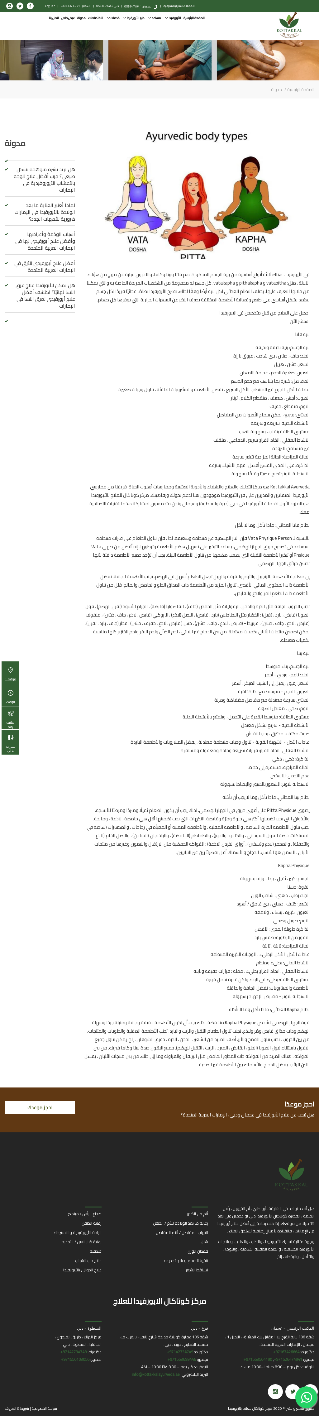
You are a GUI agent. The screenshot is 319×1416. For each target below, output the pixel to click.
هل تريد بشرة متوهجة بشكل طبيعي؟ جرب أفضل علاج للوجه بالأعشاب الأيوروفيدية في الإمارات (44, 179)
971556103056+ (75, 1359)
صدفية (96, 1251)
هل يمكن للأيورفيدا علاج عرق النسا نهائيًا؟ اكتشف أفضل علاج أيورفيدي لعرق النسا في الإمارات (45, 295)
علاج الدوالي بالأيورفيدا (82, 1270)
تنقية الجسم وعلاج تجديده (186, 1260)
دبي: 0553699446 (107, 5)
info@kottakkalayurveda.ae (156, 1374)
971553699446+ (182, 1359)
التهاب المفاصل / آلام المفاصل (182, 1232)
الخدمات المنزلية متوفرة (179, 5)
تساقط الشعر (197, 1270)
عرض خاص (68, 18)
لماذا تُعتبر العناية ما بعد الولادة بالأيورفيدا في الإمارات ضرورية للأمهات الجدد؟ (45, 211)
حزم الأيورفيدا (133, 18)
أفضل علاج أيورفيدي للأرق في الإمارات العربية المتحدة (44, 266)
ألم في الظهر (197, 1213)
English (50, 5)
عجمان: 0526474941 (137, 6)
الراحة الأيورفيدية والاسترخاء (78, 1232)
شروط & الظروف (17, 1408)
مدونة (81, 18)
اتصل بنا (54, 18)
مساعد (154, 18)
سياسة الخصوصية (44, 1408)
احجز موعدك (40, 1107)
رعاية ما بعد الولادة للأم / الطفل (180, 1223)
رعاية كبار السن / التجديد (82, 1242)
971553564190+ (258, 1359)
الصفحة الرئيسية (194, 18)
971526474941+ (288, 1359)
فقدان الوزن (198, 1251)
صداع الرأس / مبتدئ (85, 1213)
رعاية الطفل (92, 1223)
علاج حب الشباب (88, 1260)
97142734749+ (180, 1352)
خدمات (113, 18)
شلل (204, 1242)
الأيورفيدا (173, 18)
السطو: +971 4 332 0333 (76, 5)
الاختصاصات (95, 18)
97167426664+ (286, 1352)
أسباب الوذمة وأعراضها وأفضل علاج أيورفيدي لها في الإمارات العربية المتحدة (45, 240)
